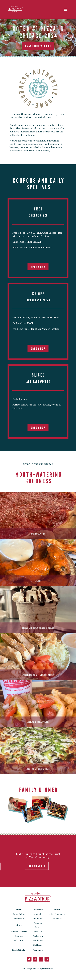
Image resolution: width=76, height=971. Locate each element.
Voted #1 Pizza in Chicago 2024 (38, 31)
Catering (19, 925)
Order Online (19, 914)
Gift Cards (18, 940)
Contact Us (57, 918)
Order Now (38, 266)
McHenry (37, 945)
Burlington (38, 936)
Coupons (18, 936)
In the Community (57, 914)
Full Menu (19, 918)
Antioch (37, 914)
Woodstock (37, 940)
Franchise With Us (38, 45)
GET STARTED (37, 865)
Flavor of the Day (19, 931)
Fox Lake (38, 931)
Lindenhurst (37, 918)
